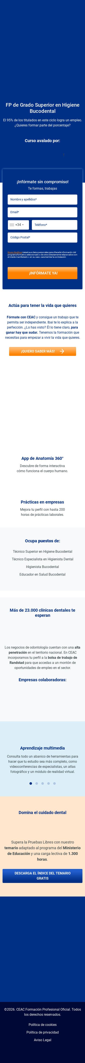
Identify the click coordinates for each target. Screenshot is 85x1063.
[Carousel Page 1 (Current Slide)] (30, 783)
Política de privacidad (42, 1032)
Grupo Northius (15, 252)
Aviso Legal (42, 1040)
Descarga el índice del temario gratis (43, 875)
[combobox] (18, 225)
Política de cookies (43, 1025)
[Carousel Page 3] (42, 783)
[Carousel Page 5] (54, 783)
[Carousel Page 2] (36, 783)
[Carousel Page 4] (48, 783)
